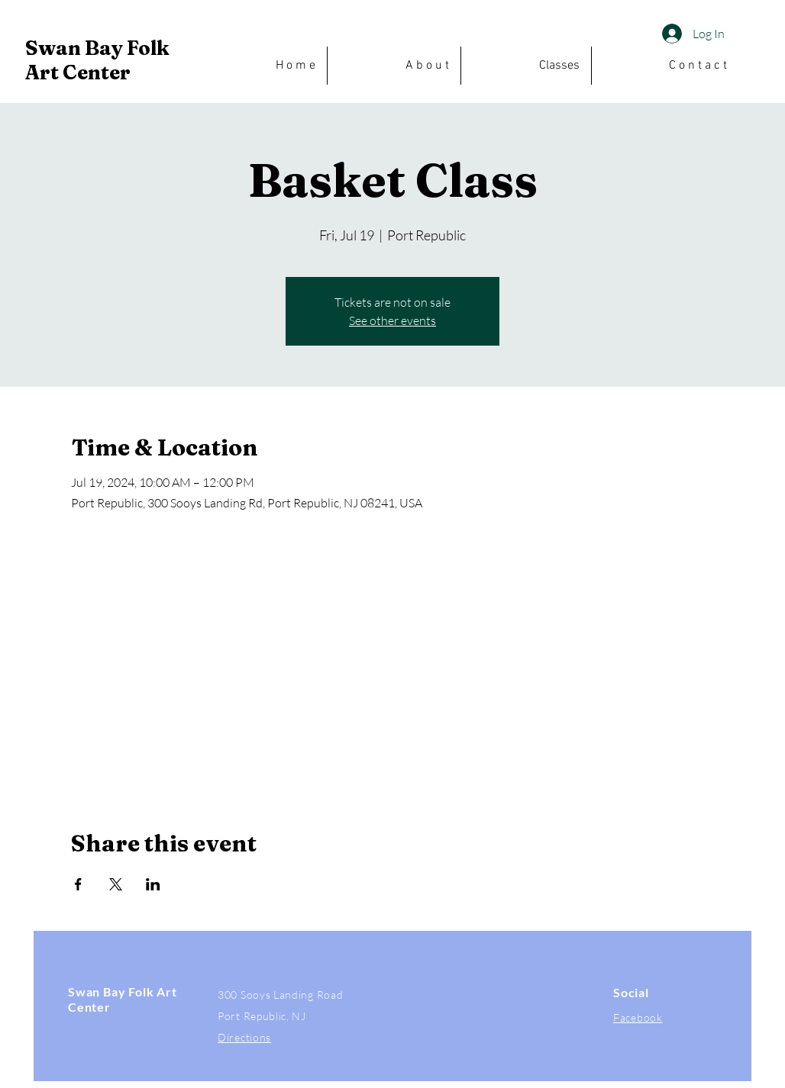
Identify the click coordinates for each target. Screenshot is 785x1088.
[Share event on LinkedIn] (153, 884)
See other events (392, 320)
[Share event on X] (115, 884)
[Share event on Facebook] (78, 884)
